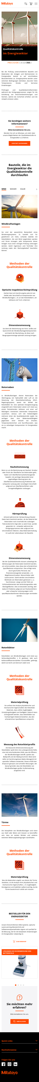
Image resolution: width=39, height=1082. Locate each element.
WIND (4, 189)
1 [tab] (15, 985)
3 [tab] (20, 985)
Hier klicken (19, 1021)
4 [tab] (23, 985)
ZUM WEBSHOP (19, 941)
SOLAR (22, 189)
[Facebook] (3, 1065)
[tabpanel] (19, 963)
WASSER (13, 189)
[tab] (4, 189)
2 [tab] (18, 985)
